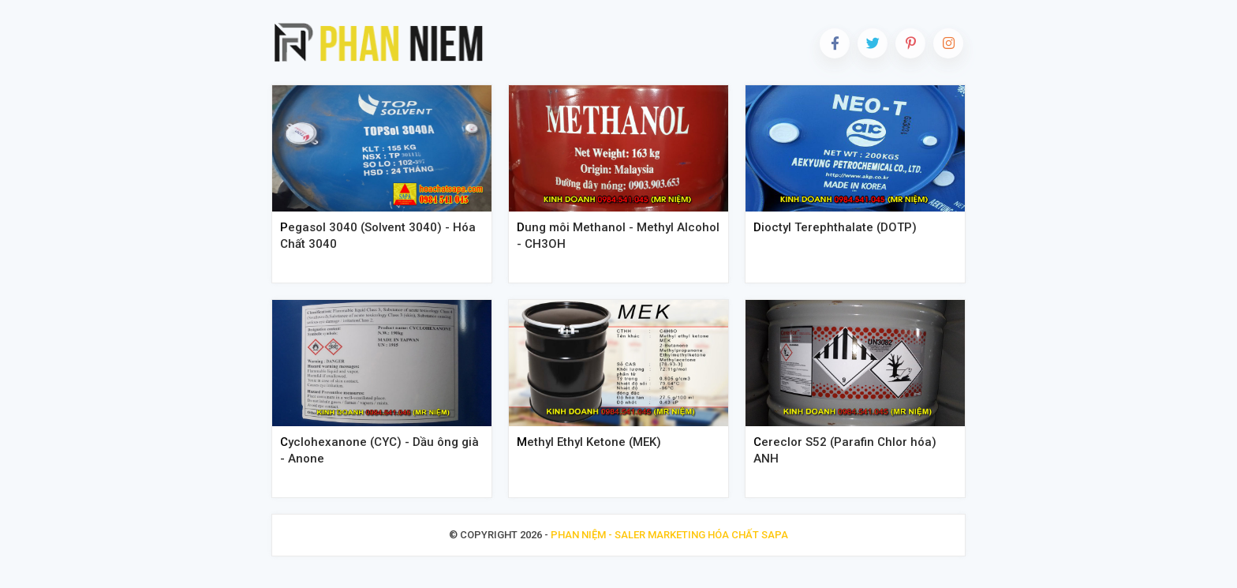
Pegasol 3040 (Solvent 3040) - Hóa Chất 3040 (378, 235)
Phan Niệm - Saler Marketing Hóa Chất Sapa (669, 535)
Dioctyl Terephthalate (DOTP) (835, 227)
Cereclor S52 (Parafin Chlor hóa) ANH (844, 450)
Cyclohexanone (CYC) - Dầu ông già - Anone (379, 450)
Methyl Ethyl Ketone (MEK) (589, 442)
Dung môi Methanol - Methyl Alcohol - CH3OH (618, 235)
